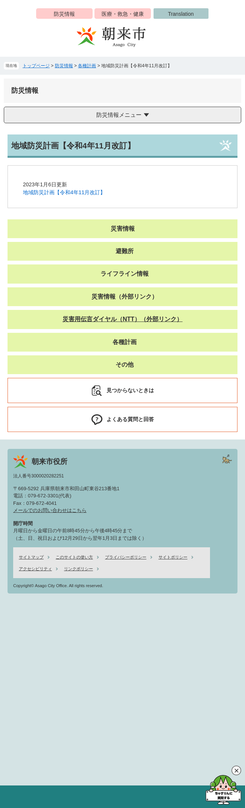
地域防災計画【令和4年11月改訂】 (64, 192)
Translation (181, 14)
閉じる (236, 770)
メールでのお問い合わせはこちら (50, 510)
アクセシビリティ (35, 568)
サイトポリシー (172, 557)
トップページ (36, 65)
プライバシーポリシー (125, 557)
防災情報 (64, 14)
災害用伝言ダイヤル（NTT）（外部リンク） (122, 319)
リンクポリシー (78, 568)
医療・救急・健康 (123, 14)
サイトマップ (31, 557)
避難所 (125, 251)
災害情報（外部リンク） (124, 296)
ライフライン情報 (124, 273)
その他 (125, 364)
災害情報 (123, 228)
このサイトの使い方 (74, 557)
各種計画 (87, 65)
